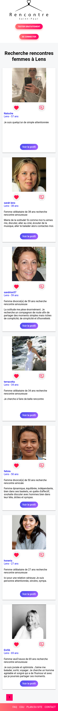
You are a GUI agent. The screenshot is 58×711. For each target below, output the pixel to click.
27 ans (15, 563)
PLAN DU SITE (34, 707)
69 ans (15, 653)
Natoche (8, 113)
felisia (7, 471)
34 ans (15, 384)
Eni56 (7, 650)
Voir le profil (29, 146)
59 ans (15, 295)
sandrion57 (10, 292)
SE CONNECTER (29, 36)
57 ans (15, 116)
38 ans (15, 205)
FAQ (15, 707)
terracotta (9, 381)
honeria (8, 560)
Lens (6, 116)
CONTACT (50, 707)
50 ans (15, 474)
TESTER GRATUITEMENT (29, 26)
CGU (21, 707)
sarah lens (9, 202)
